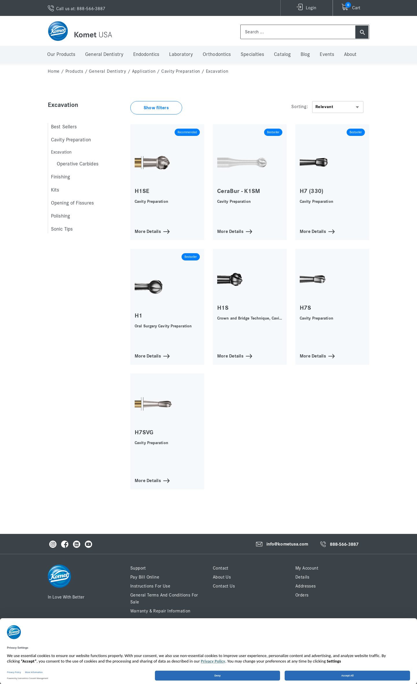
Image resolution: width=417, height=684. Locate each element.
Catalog (282, 54)
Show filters (156, 107)
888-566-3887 (344, 544)
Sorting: (299, 106)
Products (74, 71)
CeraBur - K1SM (238, 191)
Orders (301, 595)
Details (302, 577)
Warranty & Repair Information (160, 611)
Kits (55, 190)
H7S (305, 308)
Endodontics (146, 54)
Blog (305, 54)
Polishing (60, 216)
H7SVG (144, 432)
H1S (222, 308)
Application (144, 71)
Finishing (60, 177)
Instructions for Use (150, 586)
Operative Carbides (77, 164)
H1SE (142, 191)
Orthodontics (217, 54)
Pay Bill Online (144, 577)
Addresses (305, 586)
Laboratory (181, 54)
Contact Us (224, 586)
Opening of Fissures (72, 203)
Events (327, 54)
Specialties (252, 54)
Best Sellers (64, 126)
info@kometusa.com (287, 544)
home (54, 71)
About (350, 54)
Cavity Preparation (180, 71)
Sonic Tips (62, 229)
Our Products (61, 54)
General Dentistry (104, 54)
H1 (138, 316)
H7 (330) (311, 191)
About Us (222, 577)
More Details (148, 231)
